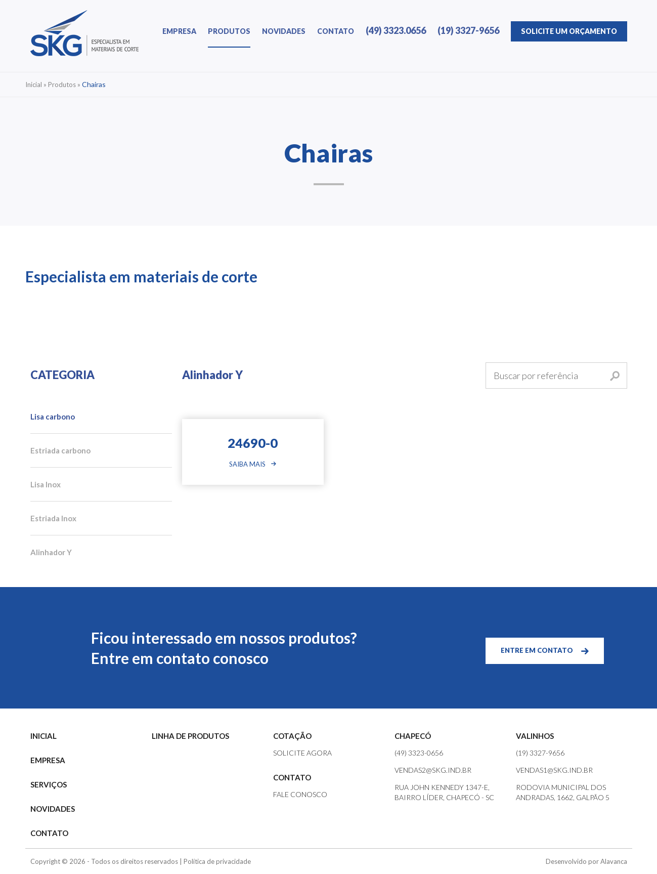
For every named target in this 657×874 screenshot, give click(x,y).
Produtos (62, 84)
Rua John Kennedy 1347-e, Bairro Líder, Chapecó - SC (444, 792)
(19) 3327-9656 (468, 30)
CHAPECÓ (413, 735)
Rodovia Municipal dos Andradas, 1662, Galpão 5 (562, 792)
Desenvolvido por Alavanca (586, 861)
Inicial (33, 84)
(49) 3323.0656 (396, 30)
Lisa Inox (45, 484)
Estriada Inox (53, 518)
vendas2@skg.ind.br (433, 770)
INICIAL (43, 735)
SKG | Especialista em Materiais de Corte (84, 33)
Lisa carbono (52, 416)
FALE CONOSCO (300, 794)
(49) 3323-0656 (419, 752)
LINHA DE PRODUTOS (190, 735)
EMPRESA (179, 31)
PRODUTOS (229, 31)
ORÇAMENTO (569, 31)
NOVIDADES (283, 31)
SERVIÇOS (48, 784)
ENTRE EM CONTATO (537, 650)
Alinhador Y (51, 552)
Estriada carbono (60, 450)
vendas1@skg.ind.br (554, 770)
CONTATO (335, 31)
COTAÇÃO (292, 735)
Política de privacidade (217, 861)
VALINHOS (535, 735)
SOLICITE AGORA (302, 752)
